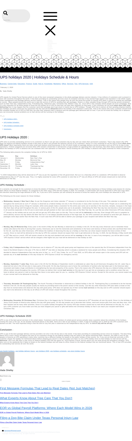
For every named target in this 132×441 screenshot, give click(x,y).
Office (64, 84)
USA (91, 84)
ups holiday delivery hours (25, 351)
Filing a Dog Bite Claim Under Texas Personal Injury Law (39, 418)
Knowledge (48, 84)
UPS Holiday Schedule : (12, 122)
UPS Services (83, 84)
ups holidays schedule (58, 351)
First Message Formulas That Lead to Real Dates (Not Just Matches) (47, 388)
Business (3, 84)
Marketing (57, 84)
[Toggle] (3, 116)
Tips (76, 84)
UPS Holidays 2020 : (11, 119)
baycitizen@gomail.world (12, 430)
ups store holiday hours (76, 351)
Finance (29, 84)
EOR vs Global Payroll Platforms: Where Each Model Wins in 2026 (46, 408)
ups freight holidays (7, 351)
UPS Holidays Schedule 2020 (13, 125)
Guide (35, 84)
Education (21, 84)
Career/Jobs (12, 84)
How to (40, 84)
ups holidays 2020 (42, 351)
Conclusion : (8, 129)
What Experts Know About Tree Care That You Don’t (36, 398)
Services (70, 84)
